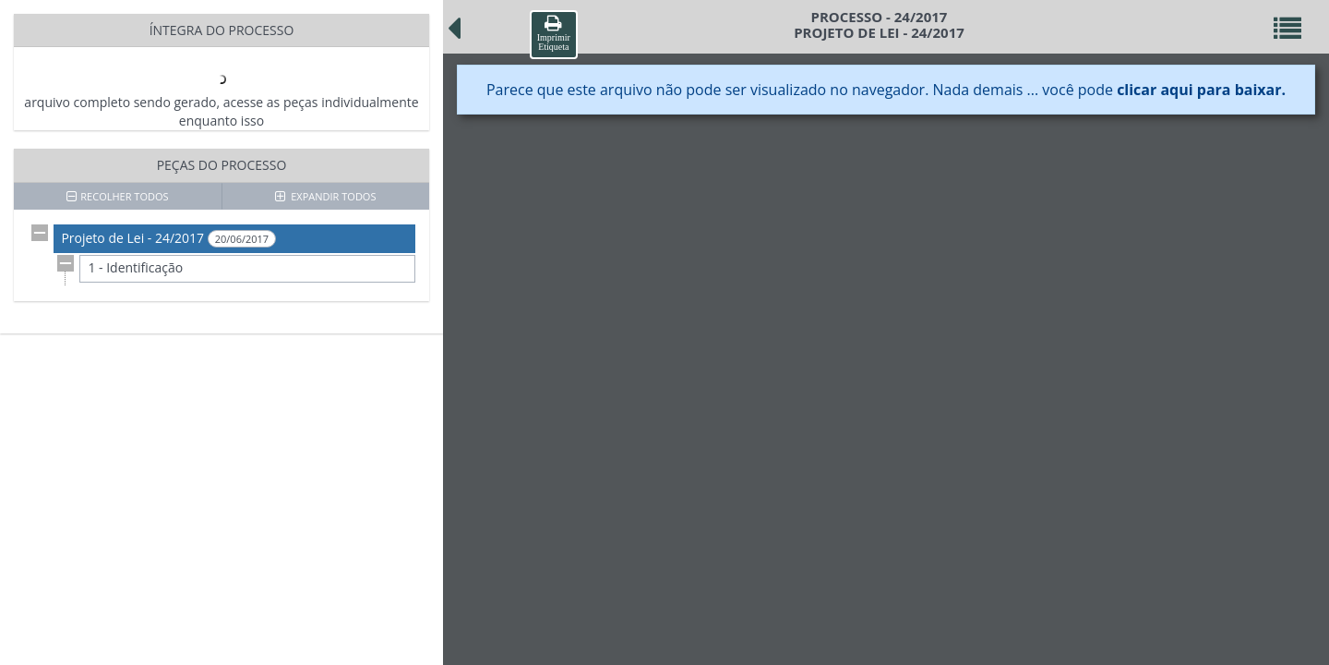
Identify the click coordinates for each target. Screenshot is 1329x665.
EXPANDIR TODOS (326, 196)
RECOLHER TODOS (117, 196)
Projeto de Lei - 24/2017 (168, 238)
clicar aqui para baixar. (1201, 89)
